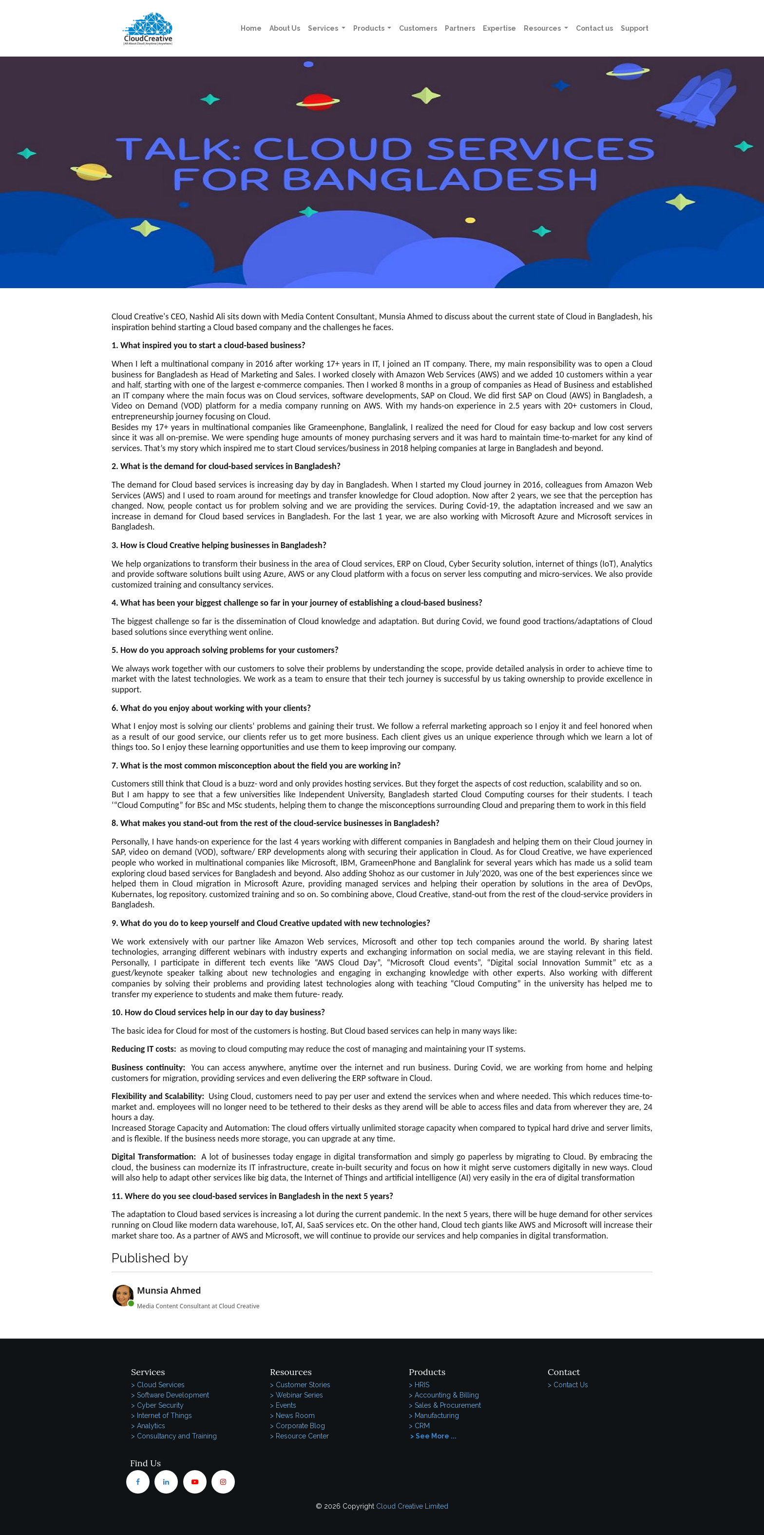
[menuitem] (251, 29)
